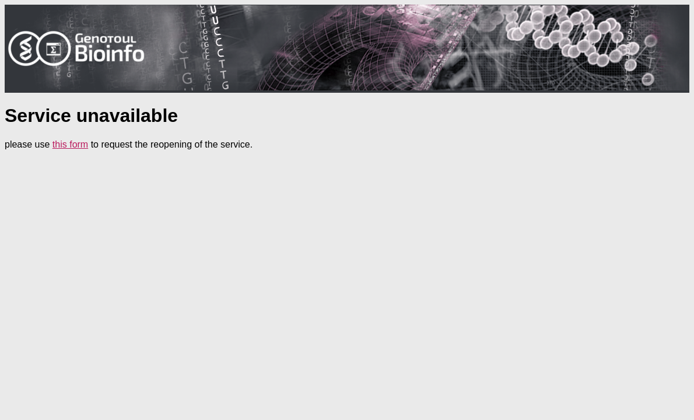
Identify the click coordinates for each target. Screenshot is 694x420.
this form (70, 144)
